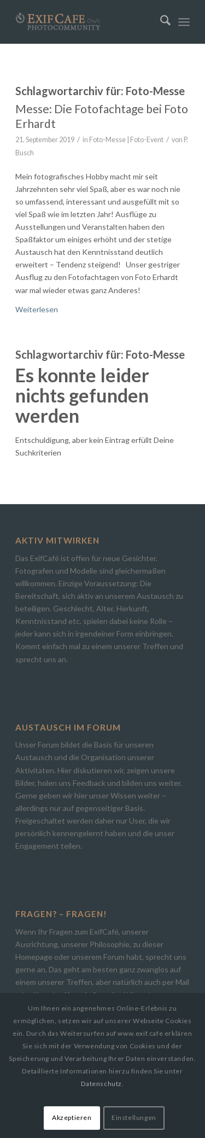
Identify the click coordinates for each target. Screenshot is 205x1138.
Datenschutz (101, 1083)
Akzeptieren (72, 1117)
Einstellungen (134, 1117)
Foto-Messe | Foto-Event (126, 140)
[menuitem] (160, 22)
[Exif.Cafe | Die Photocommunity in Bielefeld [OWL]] (85, 22)
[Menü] (184, 22)
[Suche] (160, 22)
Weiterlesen (36, 309)
